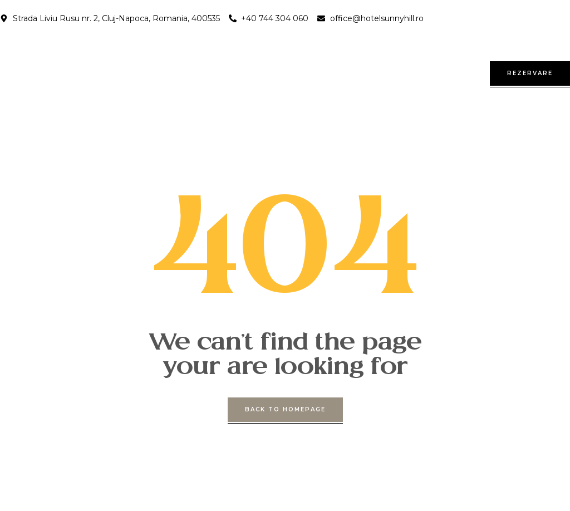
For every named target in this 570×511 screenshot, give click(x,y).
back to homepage (285, 409)
